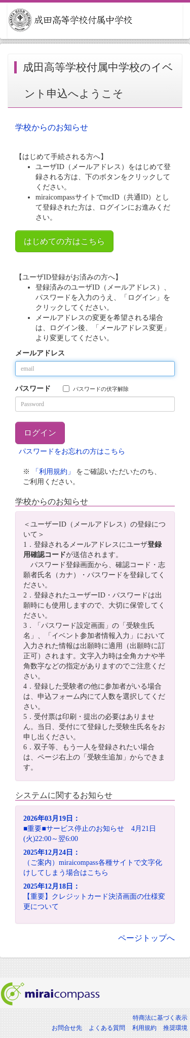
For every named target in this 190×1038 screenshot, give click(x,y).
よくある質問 (107, 1027)
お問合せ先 (67, 1027)
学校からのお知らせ (51, 127)
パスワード (33, 388)
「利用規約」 (53, 471)
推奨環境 (175, 1027)
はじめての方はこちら (64, 241)
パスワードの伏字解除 (96, 388)
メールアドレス (40, 353)
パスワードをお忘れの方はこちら (72, 451)
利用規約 (144, 1027)
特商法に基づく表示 (160, 1017)
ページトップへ (146, 938)
